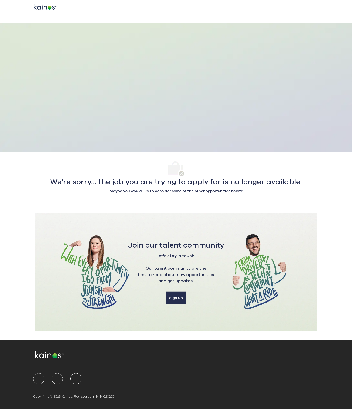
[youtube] (75, 378)
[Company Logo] (45, 6)
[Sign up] (176, 298)
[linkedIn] (38, 378)
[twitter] (57, 378)
